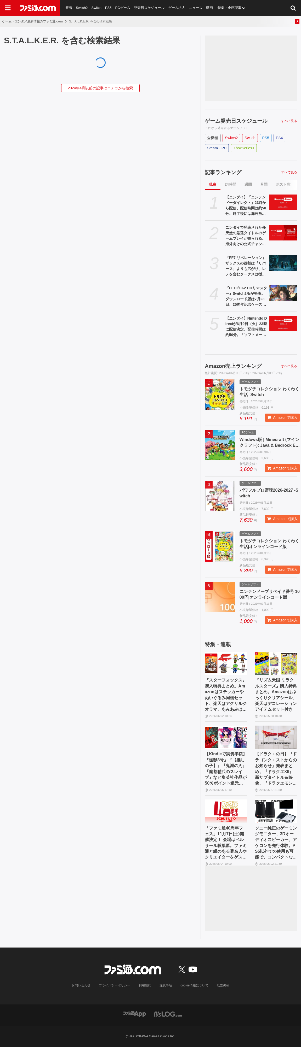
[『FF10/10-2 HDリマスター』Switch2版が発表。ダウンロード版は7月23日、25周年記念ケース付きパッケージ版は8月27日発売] (283, 293)
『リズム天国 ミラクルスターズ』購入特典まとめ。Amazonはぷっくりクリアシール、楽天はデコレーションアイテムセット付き (276, 694)
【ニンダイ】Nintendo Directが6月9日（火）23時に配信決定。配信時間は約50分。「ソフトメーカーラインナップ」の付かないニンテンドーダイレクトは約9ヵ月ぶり (246, 327)
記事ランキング (223, 172)
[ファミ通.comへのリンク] (38, 8)
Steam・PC (216, 148)
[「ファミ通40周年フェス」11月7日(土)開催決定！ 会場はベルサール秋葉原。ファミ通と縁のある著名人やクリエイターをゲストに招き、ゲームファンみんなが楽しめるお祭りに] (226, 811)
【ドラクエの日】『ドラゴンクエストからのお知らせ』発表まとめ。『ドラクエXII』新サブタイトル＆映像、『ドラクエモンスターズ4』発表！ (276, 769)
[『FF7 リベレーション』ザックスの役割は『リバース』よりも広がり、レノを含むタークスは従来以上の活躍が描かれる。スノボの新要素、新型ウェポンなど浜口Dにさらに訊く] (283, 263)
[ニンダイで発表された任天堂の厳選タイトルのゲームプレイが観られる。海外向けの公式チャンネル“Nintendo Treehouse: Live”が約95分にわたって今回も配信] (283, 232)
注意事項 (166, 985)
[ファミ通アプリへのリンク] (134, 1013)
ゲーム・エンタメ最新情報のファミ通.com (32, 21)
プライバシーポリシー (114, 985)
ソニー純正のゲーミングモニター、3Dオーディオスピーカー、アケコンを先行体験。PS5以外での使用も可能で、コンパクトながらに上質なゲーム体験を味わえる (276, 843)
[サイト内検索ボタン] (293, 8)
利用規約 (145, 985)
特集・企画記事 (229, 8)
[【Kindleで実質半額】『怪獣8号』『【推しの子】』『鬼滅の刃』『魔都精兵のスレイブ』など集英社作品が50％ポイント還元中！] (226, 737)
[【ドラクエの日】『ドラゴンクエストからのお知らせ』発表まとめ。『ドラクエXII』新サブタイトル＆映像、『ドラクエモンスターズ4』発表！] (276, 737)
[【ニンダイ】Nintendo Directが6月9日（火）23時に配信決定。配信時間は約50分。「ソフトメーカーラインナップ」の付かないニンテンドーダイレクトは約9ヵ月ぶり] (283, 323)
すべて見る (289, 121)
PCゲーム (122, 8)
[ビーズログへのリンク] (168, 1013)
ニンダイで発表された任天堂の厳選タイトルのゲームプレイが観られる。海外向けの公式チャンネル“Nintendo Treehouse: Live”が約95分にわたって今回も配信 (246, 236)
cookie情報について (194, 985)
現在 (212, 184)
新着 (68, 8)
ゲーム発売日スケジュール (236, 121)
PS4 (279, 138)
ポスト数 (283, 184)
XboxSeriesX (243, 148)
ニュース (195, 8)
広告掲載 (223, 985)
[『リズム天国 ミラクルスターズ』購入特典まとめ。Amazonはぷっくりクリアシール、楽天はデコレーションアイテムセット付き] (276, 663)
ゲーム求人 (176, 8)
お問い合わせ (81, 985)
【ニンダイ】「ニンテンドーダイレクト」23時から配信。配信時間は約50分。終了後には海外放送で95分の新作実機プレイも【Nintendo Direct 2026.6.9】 (246, 205)
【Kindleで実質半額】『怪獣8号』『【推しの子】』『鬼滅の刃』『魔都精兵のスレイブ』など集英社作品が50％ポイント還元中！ (226, 769)
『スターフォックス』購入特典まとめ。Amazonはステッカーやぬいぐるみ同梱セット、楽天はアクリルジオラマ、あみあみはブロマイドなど (226, 695)
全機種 (212, 138)
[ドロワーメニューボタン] (8, 8)
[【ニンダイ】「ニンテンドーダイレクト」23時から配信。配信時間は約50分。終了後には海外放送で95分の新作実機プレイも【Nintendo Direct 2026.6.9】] (283, 202)
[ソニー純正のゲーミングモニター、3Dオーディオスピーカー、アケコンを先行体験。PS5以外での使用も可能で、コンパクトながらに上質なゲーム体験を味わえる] (276, 811)
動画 (209, 8)
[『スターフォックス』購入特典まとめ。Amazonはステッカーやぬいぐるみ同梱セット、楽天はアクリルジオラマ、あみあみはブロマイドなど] (226, 663)
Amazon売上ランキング (233, 366)
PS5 (108, 8)
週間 (248, 184)
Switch (96, 8)
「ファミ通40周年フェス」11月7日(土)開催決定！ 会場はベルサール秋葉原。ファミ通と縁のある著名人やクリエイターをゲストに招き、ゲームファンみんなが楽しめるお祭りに (226, 843)
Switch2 (82, 8)
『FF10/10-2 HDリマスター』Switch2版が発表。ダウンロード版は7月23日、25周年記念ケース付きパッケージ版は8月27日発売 (246, 296)
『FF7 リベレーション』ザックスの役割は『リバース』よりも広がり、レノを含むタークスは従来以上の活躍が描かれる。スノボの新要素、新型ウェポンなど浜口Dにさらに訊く (245, 266)
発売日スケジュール (149, 8)
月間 (264, 184)
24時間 (230, 184)
